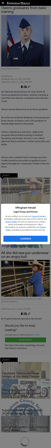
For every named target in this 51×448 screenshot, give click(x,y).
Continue (25, 239)
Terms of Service (38, 216)
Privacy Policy (11, 222)
